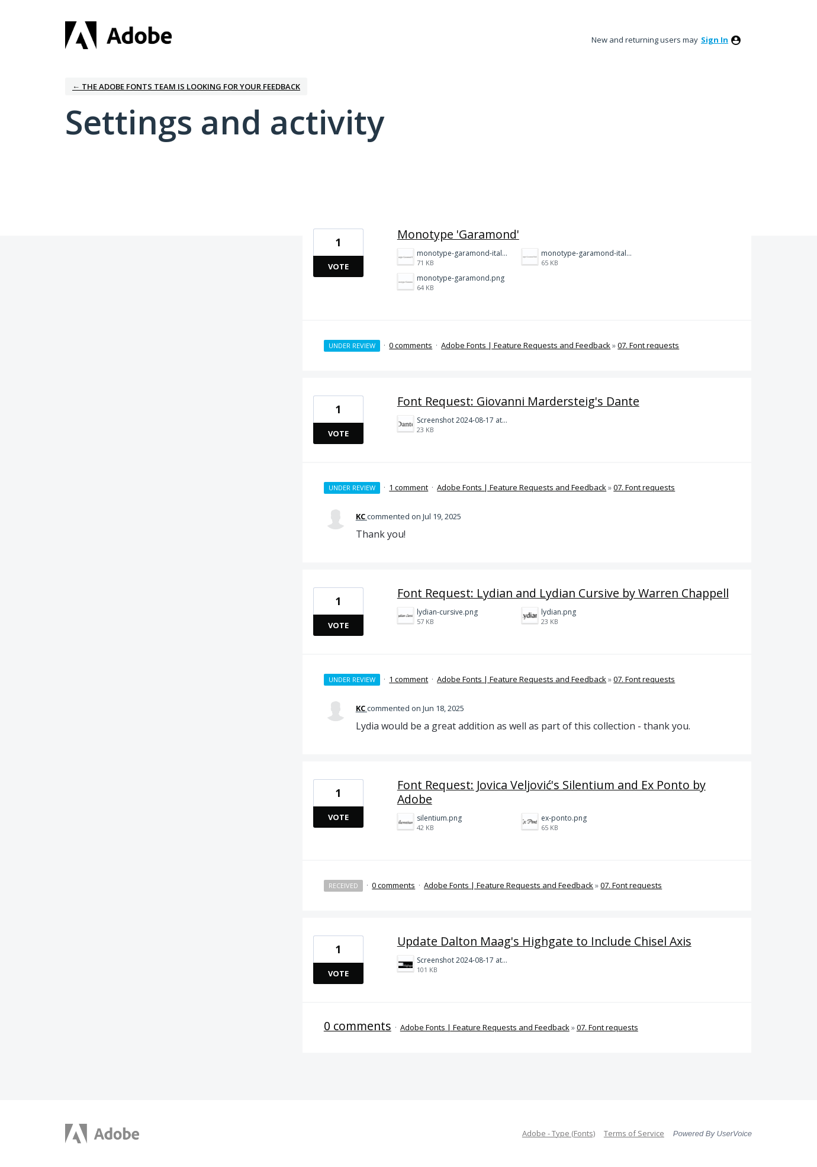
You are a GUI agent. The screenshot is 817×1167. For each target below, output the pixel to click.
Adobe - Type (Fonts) (558, 1133)
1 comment (408, 487)
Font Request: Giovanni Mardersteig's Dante (518, 401)
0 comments (410, 345)
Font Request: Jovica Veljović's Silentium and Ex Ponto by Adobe (551, 792)
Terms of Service (634, 1133)
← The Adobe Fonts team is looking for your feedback (186, 86)
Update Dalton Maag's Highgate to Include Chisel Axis (544, 941)
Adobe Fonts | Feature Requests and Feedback (525, 345)
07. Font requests (648, 345)
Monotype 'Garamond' (458, 234)
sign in (714, 39)
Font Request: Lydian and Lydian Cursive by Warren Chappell (563, 593)
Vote (338, 266)
